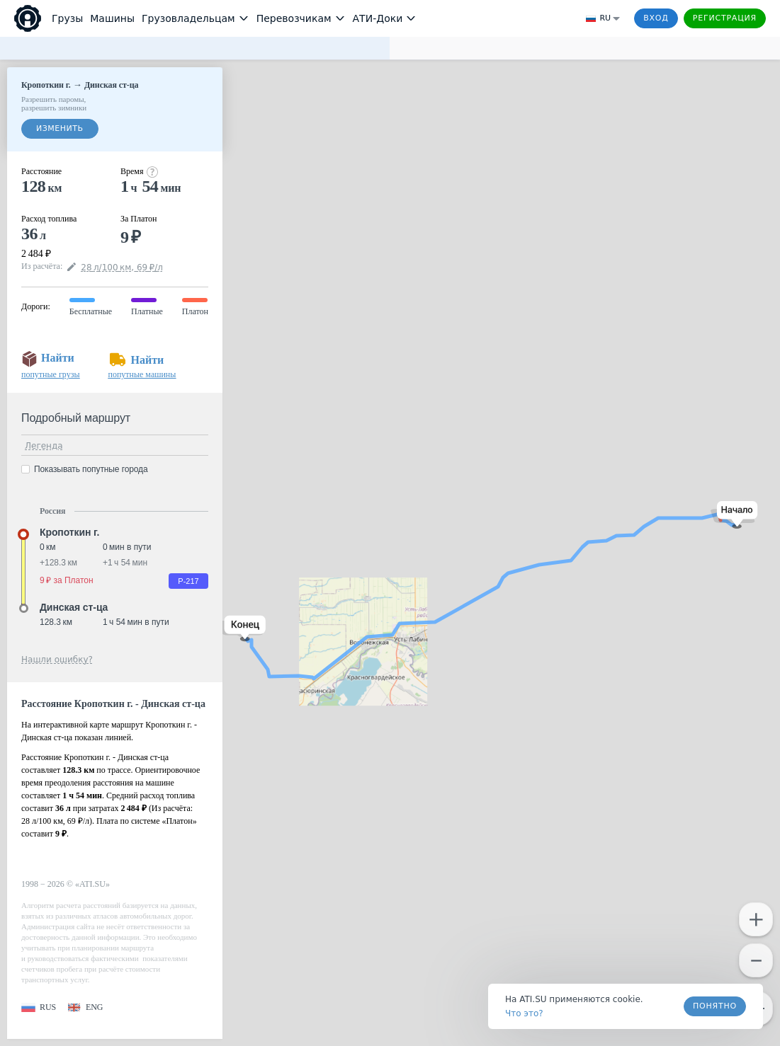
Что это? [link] (524, 1013)
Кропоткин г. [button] (69, 532)
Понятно (715, 1006)
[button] (734, 515)
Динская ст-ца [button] (74, 607)
